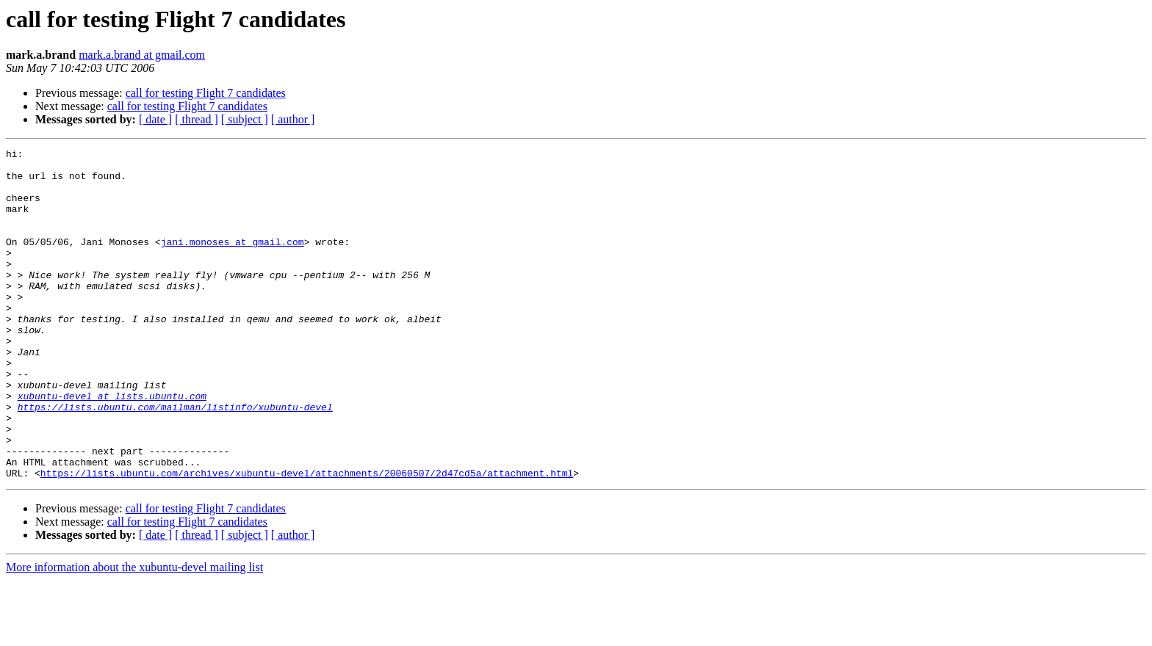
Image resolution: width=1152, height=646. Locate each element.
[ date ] (155, 119)
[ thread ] (196, 119)
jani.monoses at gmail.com (232, 261)
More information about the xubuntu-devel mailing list (134, 633)
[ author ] (293, 119)
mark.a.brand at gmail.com (142, 54)
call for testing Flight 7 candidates (206, 93)
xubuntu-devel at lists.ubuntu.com (112, 446)
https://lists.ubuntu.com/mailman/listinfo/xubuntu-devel (175, 459)
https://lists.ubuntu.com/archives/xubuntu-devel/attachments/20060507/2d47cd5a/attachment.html (306, 538)
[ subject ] (244, 119)
